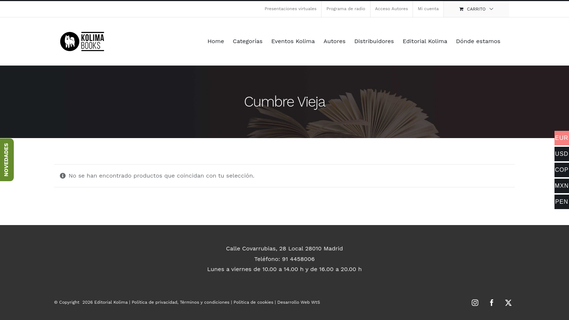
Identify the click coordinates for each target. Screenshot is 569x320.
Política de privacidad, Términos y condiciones (181, 302)
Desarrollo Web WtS (298, 302)
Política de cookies (254, 302)
